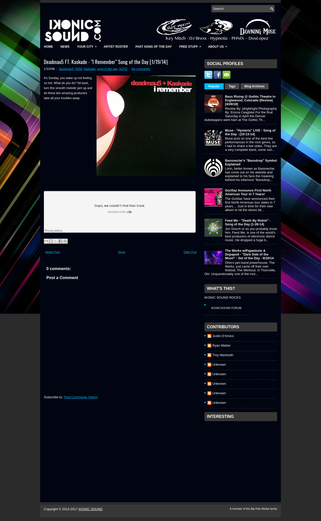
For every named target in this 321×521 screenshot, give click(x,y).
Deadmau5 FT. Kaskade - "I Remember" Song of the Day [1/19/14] (106, 61)
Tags (232, 86)
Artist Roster (116, 46)
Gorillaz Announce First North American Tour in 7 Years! (248, 192)
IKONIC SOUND (90, 509)
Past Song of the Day (153, 46)
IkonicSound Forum (226, 307)
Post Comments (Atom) (81, 397)
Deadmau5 (66, 69)
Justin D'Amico (223, 336)
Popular (214, 86)
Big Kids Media (260, 508)
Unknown (219, 364)
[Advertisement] (242, 455)
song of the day (107, 69)
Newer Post (52, 251)
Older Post (190, 251)
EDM (78, 69)
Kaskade (89, 69)
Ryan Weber (221, 345)
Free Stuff (191, 45)
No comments (141, 69)
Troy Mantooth (222, 355)
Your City (88, 45)
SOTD (123, 69)
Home (48, 46)
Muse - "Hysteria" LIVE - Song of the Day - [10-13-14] (250, 132)
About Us (219, 45)
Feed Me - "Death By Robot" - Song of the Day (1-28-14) (247, 222)
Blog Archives (255, 86)
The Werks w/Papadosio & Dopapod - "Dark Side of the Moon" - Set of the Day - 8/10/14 (249, 254)
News (64, 46)
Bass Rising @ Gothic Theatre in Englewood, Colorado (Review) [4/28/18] (250, 100)
